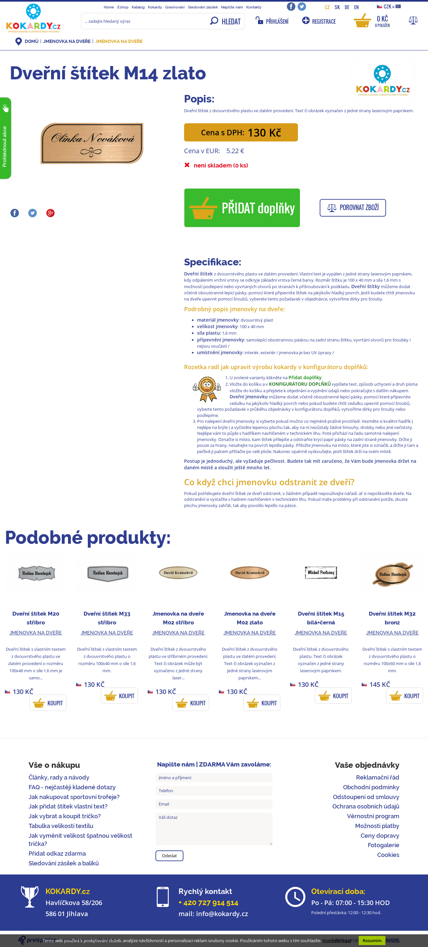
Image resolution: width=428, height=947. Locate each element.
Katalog (138, 7)
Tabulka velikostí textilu (61, 825)
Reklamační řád (377, 777)
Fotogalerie (383, 845)
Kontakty (253, 7)
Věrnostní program (373, 816)
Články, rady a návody (59, 777)
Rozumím (372, 940)
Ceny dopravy (380, 835)
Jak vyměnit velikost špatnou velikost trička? (80, 839)
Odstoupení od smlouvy (366, 797)
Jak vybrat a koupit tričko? (65, 816)
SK (337, 7)
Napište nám (232, 7)
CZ (327, 7)
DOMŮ (31, 41)
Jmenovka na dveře (66, 41)
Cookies (388, 854)
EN (356, 7)
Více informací (336, 940)
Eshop (122, 7)
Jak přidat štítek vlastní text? (68, 806)
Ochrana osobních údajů (365, 806)
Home (109, 7)
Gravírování (175, 7)
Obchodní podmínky (371, 787)
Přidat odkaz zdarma (57, 853)
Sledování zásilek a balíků (64, 863)
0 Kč (382, 21)
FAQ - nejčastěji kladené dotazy (72, 787)
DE (347, 7)
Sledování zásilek (203, 7)
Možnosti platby (377, 825)
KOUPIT (55, 703)
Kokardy (155, 7)
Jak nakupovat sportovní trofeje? (74, 797)
